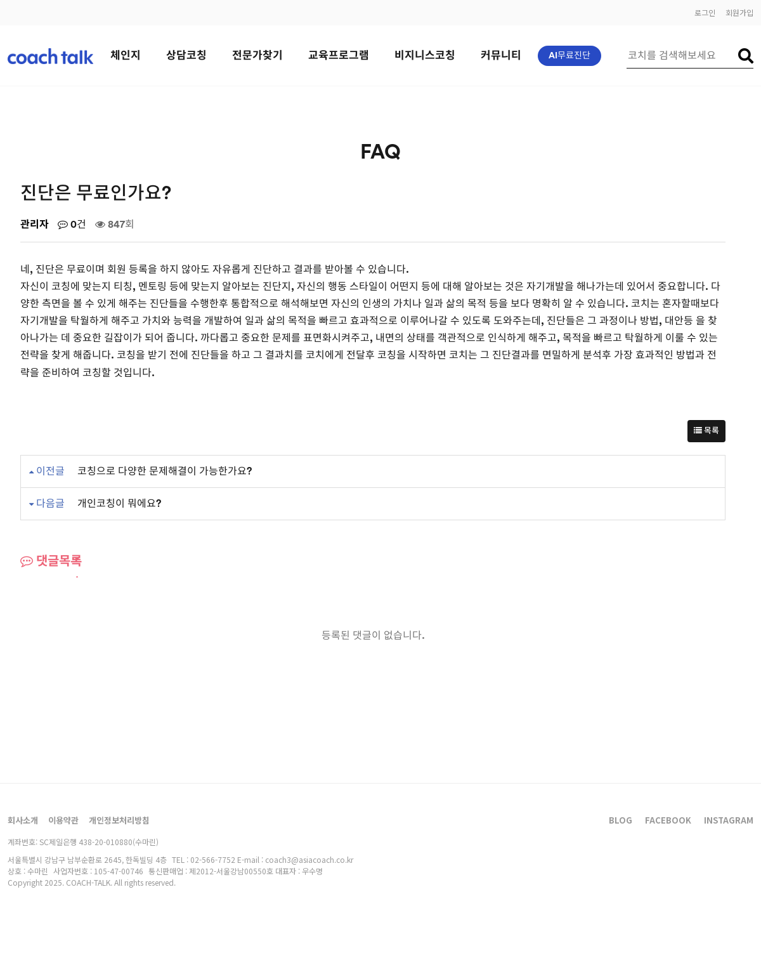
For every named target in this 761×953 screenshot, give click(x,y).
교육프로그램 (338, 55)
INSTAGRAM (728, 820)
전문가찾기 (257, 55)
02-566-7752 (212, 859)
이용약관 (63, 820)
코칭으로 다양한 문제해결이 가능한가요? (164, 471)
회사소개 (23, 820)
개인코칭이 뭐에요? (119, 504)
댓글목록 (51, 561)
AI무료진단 (569, 55)
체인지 (125, 55)
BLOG (620, 820)
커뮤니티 (501, 55)
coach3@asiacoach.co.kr (309, 859)
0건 (72, 225)
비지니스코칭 (424, 55)
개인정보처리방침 (119, 820)
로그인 (704, 12)
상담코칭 (186, 55)
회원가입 (739, 12)
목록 (706, 431)
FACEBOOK (668, 820)
